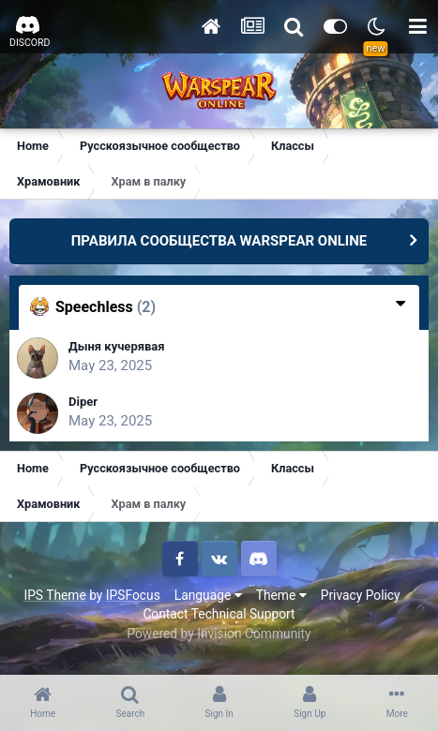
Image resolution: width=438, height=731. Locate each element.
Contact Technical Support (219, 613)
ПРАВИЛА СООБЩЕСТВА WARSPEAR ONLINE (219, 240)
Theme (281, 595)
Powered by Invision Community (218, 633)
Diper (83, 402)
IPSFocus (133, 595)
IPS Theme (54, 595)
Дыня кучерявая (116, 346)
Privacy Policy (360, 595)
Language (208, 595)
